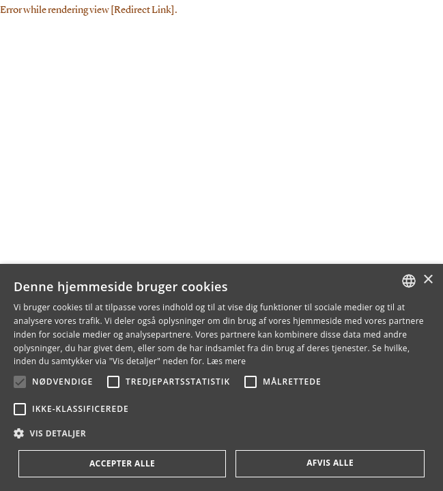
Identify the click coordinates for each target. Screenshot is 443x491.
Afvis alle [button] (330, 462)
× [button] (428, 280)
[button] (19, 382)
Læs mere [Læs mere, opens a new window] (226, 361)
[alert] (221, 377)
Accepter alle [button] (122, 463)
